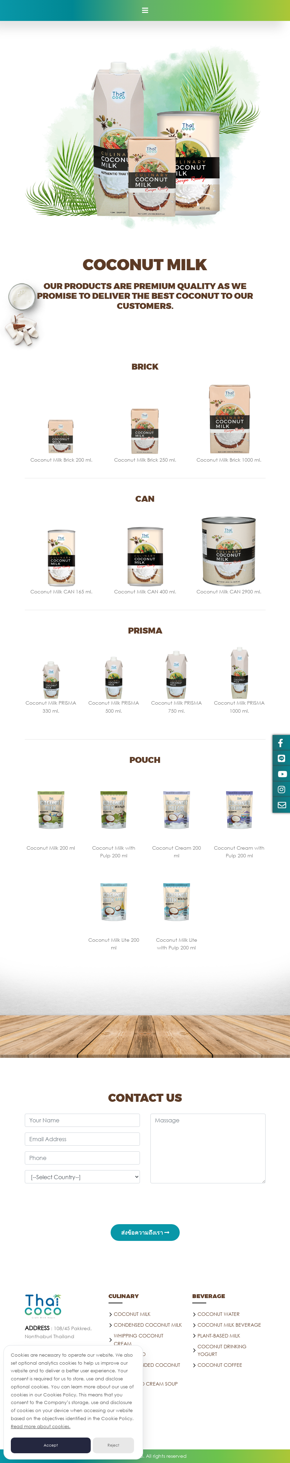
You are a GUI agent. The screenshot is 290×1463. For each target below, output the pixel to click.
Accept (51, 1445)
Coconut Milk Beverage (229, 1324)
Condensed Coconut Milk (148, 1324)
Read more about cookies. (40, 1427)
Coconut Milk (132, 1314)
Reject (113, 1445)
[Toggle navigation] (145, 10)
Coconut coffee (220, 1365)
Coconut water (219, 1314)
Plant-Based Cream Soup (146, 1383)
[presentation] (145, 1202)
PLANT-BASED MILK (219, 1335)
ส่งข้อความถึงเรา (145, 1232)
